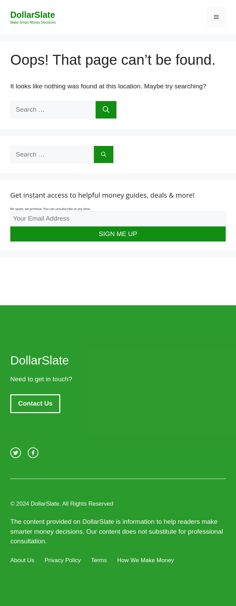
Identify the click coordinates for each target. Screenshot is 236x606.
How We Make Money (145, 560)
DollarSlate (32, 15)
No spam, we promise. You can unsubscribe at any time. (50, 209)
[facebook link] (33, 452)
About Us (22, 560)
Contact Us (35, 403)
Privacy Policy (63, 560)
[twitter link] (15, 452)
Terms (99, 560)
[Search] (106, 110)
